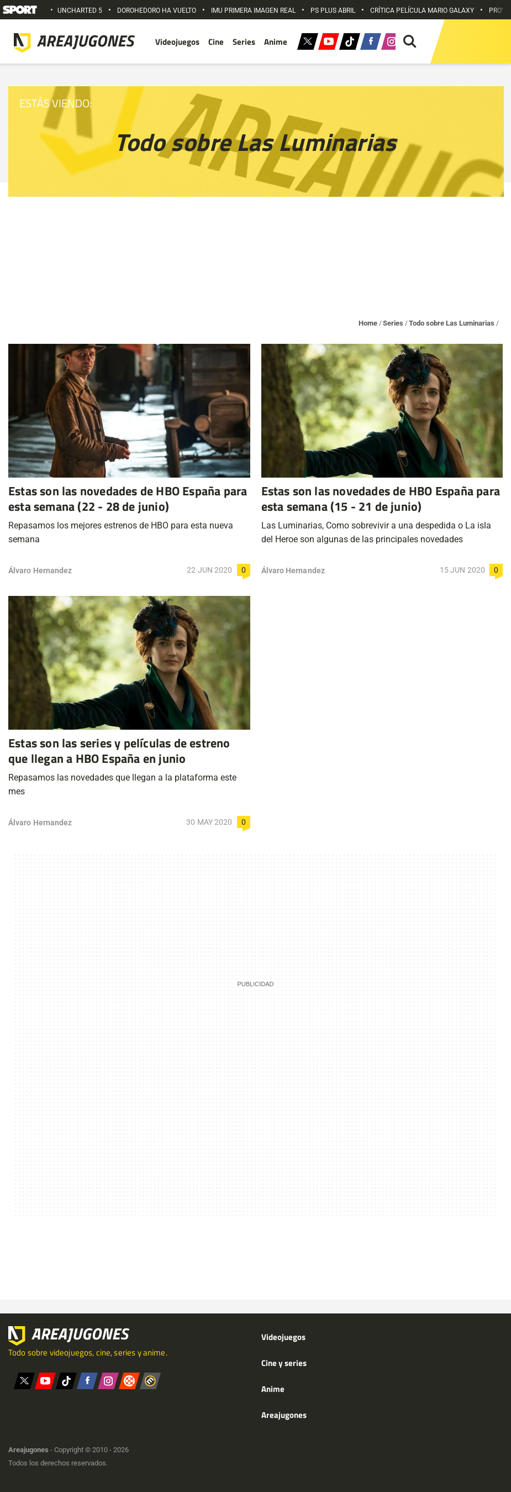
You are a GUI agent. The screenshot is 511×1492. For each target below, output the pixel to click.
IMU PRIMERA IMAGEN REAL (253, 10)
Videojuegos (177, 41)
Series (244, 41)
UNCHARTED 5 (79, 10)
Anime (275, 41)
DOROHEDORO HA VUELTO (156, 10)
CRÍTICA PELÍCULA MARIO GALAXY (422, 10)
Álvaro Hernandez (40, 570)
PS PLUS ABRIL (332, 10)
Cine (216, 41)
